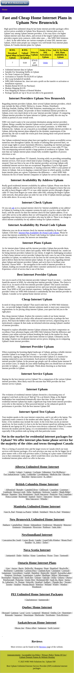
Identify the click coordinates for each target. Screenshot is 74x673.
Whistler (43, 499)
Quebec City (56, 613)
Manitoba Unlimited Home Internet (37, 506)
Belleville (29, 568)
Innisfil (53, 573)
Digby (19, 555)
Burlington (8, 570)
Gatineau (14, 613)
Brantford (54, 568)
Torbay (45, 542)
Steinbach (44, 512)
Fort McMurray (58, 472)
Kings (33, 555)
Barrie (21, 568)
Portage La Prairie (23, 512)
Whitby (56, 584)
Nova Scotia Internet (37, 550)
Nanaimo (13, 494)
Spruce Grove (36, 477)
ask (13, 208)
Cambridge (18, 570)
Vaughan (17, 584)
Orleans (38, 577)
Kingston (8, 575)
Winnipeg (66, 512)
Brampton (39, 568)
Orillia (53, 577)
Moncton (67, 525)
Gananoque (6, 573)
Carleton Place (31, 570)
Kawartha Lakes (64, 573)
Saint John (56, 527)
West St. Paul (54, 512)
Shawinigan (28, 615)
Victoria (64, 496)
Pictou (50, 555)
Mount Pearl (66, 540)
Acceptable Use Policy (31, 655)
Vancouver (47, 496)
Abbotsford (10, 490)
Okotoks (65, 474)
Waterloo (39, 584)
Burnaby (19, 490)
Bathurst (6, 525)
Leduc (23, 474)
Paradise (28, 542)
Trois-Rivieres (62, 615)
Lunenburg (41, 555)
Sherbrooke (39, 615)
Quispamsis (27, 527)
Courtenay (64, 490)
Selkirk (35, 512)
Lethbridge (31, 474)
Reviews (42, 647)
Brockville (63, 568)
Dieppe (26, 525)
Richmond (23, 496)
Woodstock (36, 587)
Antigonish (10, 555)
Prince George (11, 496)
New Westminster (26, 494)
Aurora (14, 568)
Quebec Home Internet (37, 607)
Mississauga (64, 575)
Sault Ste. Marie (56, 580)
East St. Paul (9, 512)
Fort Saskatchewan (11, 474)
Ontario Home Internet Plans (37, 562)
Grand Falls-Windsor (51, 540)
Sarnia (67, 580)
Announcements (13, 655)
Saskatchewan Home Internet (37, 622)
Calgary (19, 472)
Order (45, 63)
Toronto (67, 582)
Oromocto (16, 527)
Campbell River (31, 490)
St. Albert (47, 477)
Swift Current (53, 628)
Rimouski (9, 615)
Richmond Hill (42, 580)
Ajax (8, 568)
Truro (56, 555)
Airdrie (12, 472)
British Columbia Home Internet (37, 484)
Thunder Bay (57, 582)
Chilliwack (43, 490)
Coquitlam (54, 490)
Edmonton (46, 472)
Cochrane (37, 472)
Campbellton (17, 525)
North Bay (29, 577)
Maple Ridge (64, 492)
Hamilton (35, 573)
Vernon (57, 496)
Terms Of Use (60, 655)
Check (60, 63)
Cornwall (65, 570)
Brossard (6, 613)
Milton (54, 575)
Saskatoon (42, 628)
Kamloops (37, 492)
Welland (47, 584)
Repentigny (67, 613)
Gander (38, 540)
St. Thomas (20, 582)
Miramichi (57, 525)
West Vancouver (32, 499)
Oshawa (61, 577)
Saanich (32, 496)
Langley (54, 492)
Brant (46, 568)
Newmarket (6, 577)
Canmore (28, 472)
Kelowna (46, 492)
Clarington (56, 570)
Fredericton (47, 525)
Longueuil (36, 613)
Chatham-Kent (44, 570)
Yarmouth (64, 555)
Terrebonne (50, 615)
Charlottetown (31, 600)
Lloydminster (42, 474)
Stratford (38, 582)
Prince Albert (31, 628)
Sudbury (47, 582)
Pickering (19, 580)
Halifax (26, 555)
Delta (29, 492)
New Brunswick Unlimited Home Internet (37, 519)
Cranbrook (7, 492)
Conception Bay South (12, 540)
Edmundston (36, 525)
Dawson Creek (19, 492)
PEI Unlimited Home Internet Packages (37, 594)
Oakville (46, 577)
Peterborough (8, 580)
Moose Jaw (19, 628)
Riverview (37, 527)
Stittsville (30, 582)
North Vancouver (41, 494)
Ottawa (69, 577)
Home (4, 9)
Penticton (54, 494)
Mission (5, 494)
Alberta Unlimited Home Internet (37, 466)
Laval (22, 613)
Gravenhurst (18, 573)
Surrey (39, 496)
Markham (46, 575)
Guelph (27, 573)
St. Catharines (8, 582)
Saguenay (18, 615)
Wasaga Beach (28, 584)
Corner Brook (28, 540)
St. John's (37, 542)
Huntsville (45, 573)
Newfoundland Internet (37, 534)
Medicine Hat (55, 474)
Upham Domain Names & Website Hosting (37, 657)
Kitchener (18, 575)
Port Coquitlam (65, 494)
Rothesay (47, 527)
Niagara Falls (17, 577)
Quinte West (30, 580)
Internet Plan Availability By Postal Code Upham (39, 233)
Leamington (28, 575)
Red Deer (25, 477)
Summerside (43, 600)
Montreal (45, 613)
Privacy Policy (48, 655)
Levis (28, 613)
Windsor (63, 584)
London (37, 575)
